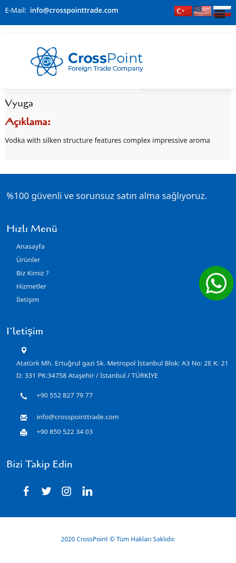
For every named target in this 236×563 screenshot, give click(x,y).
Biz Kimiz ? (32, 272)
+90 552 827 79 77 (65, 394)
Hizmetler (31, 286)
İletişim (27, 299)
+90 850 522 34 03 (65, 431)
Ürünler (28, 259)
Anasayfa (30, 246)
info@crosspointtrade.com (74, 10)
